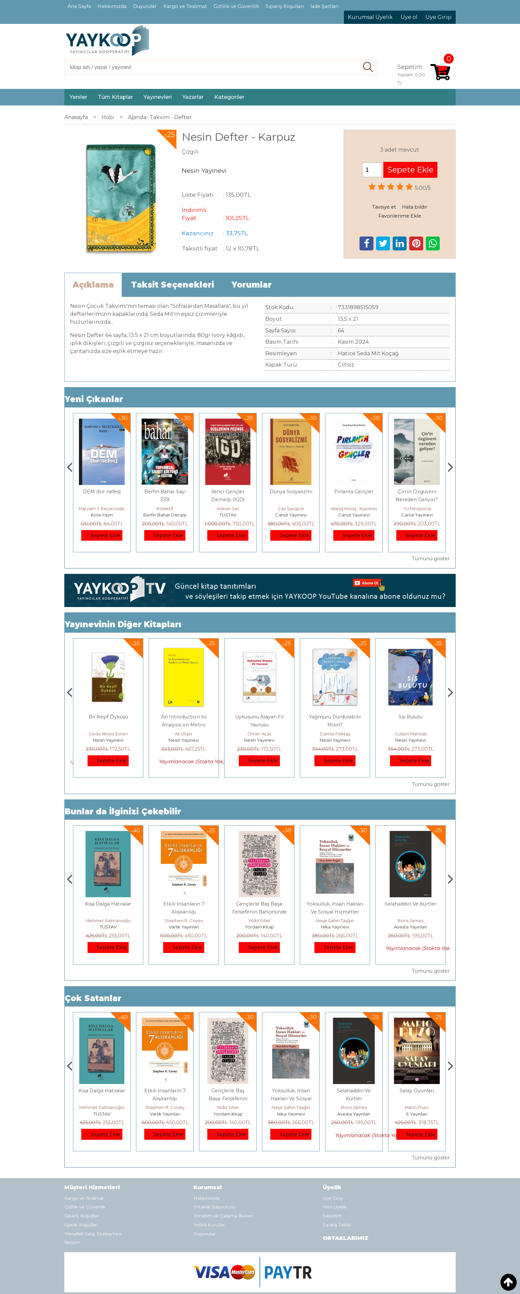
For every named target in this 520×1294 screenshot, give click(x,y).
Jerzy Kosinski (108, 920)
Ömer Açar (335, 733)
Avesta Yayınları (416, 1114)
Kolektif (228, 508)
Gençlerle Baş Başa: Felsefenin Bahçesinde (291, 1099)
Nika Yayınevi (411, 926)
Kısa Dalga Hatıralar (184, 904)
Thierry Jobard (102, 508)
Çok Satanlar (93, 998)
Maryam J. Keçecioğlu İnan (170, 508)
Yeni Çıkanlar (94, 399)
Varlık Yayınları (259, 926)
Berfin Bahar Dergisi (227, 514)
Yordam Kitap (335, 926)
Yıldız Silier (335, 920)
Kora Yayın (165, 514)
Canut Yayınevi (354, 514)
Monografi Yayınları (102, 514)
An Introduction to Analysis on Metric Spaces (259, 725)
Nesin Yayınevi (108, 740)
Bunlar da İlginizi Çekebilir (123, 811)
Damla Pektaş (411, 733)
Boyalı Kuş (108, 904)
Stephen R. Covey (259, 920)
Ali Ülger (259, 733)
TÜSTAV (291, 514)
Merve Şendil (108, 733)
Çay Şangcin (354, 508)
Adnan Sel (291, 508)
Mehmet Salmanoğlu (183, 920)
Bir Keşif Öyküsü (184, 717)
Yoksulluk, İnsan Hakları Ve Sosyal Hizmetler (354, 1099)
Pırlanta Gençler (416, 492)
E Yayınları (108, 926)
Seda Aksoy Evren (183, 733)
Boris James (417, 1107)
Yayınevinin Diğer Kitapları (123, 624)
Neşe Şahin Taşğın (410, 920)
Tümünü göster (431, 559)
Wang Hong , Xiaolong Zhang (425, 508)
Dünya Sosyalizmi (354, 492)
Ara (368, 67)
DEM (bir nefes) (165, 492)
